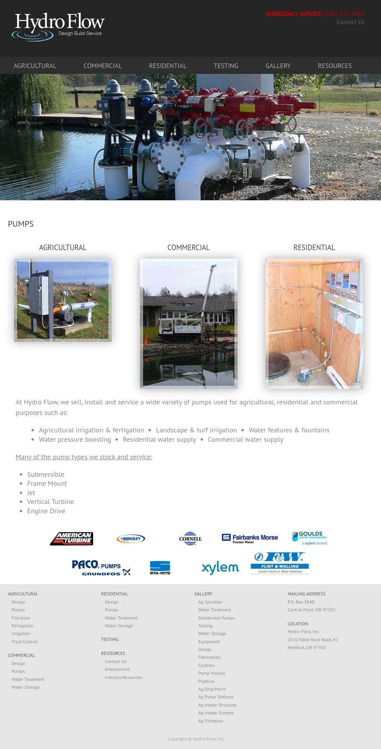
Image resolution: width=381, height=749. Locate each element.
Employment (117, 669)
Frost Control (25, 641)
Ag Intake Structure (217, 705)
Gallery (278, 65)
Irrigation (21, 633)
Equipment (209, 641)
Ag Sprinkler (210, 602)
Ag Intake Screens (216, 713)
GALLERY (203, 594)
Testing (226, 65)
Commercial (103, 65)
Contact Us (351, 22)
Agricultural (35, 65)
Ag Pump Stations (215, 697)
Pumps (18, 609)
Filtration (21, 618)
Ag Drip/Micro (212, 689)
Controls (206, 665)
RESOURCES (113, 653)
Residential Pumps (216, 618)
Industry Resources (123, 677)
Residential (168, 65)
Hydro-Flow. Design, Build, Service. (58, 27)
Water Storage (26, 687)
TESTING (110, 639)
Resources (335, 65)
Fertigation (23, 625)
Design (18, 602)
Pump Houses (211, 673)
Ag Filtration (210, 721)
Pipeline (206, 681)
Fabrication (209, 657)
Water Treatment (28, 679)
